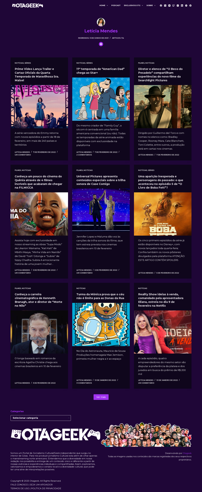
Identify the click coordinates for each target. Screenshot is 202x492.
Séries (28, 63)
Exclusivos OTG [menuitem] (134, 5)
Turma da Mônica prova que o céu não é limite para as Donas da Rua (99, 297)
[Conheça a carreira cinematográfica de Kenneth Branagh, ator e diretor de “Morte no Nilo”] (39, 330)
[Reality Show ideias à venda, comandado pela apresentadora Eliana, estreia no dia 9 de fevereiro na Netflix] (162, 330)
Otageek (187, 452)
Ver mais (101, 395)
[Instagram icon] (101, 44)
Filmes (141, 63)
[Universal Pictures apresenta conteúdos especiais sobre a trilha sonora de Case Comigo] (101, 209)
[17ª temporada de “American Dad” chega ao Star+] (101, 98)
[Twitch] (174, 5)
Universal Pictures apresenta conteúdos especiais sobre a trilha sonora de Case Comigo (98, 179)
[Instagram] (178, 5)
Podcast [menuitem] (115, 5)
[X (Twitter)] (165, 5)
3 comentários (84, 382)
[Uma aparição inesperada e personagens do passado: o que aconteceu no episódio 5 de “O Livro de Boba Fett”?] (162, 213)
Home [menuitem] (104, 5)
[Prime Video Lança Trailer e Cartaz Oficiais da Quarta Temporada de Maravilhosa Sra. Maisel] (39, 106)
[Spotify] (186, 5)
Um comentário (23, 154)
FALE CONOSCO (19, 483)
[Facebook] (161, 5)
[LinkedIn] (182, 5)
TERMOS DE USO (20, 487)
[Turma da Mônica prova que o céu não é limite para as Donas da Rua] (101, 327)
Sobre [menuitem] (151, 5)
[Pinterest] (190, 5)
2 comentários (84, 154)
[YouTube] (169, 5)
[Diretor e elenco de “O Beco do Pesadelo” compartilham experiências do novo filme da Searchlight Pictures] (162, 106)
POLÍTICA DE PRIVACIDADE (46, 487)
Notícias (19, 63)
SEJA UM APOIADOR (41, 483)
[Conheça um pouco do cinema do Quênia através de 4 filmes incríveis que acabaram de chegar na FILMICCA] (39, 213)
